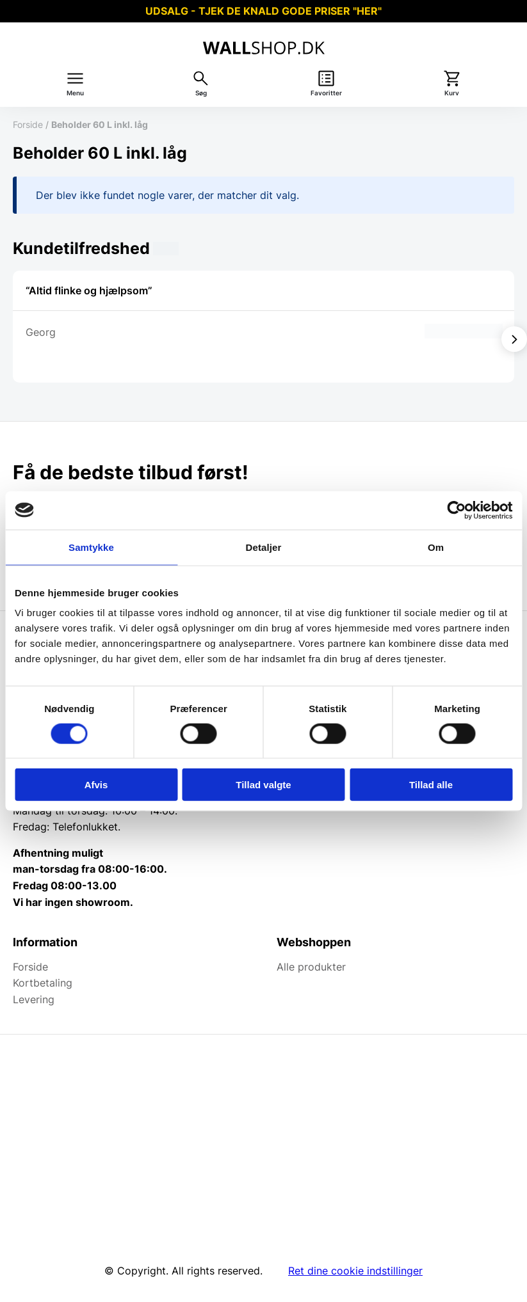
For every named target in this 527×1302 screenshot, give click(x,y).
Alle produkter (311, 966)
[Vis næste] (514, 339)
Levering (33, 999)
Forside (28, 124)
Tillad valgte (263, 784)
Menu (75, 93)
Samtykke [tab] (91, 546)
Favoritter (326, 93)
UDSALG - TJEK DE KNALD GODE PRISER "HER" (263, 10)
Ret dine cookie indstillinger (355, 1270)
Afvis (96, 784)
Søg (201, 93)
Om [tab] (436, 546)
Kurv (451, 93)
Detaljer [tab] (264, 546)
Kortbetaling (42, 982)
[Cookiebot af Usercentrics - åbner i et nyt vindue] (456, 510)
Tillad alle (431, 784)
